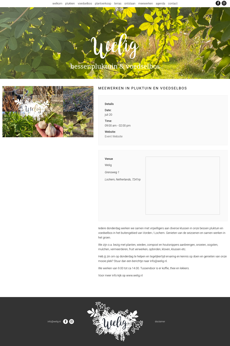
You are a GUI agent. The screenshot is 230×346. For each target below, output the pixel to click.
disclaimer (160, 321)
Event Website (114, 136)
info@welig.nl (54, 321)
